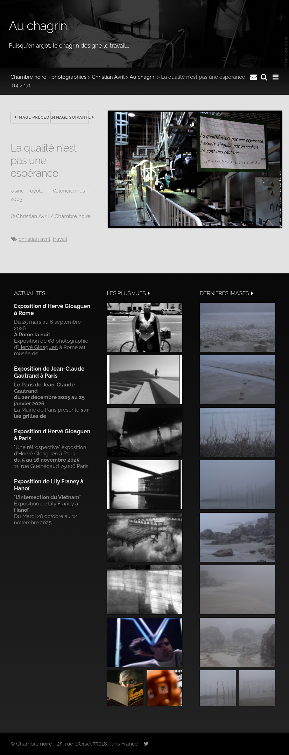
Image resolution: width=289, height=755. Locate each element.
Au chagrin (143, 77)
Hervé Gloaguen (38, 347)
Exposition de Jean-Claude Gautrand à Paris (49, 372)
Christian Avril (108, 77)
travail (60, 239)
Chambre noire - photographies (48, 77)
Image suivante (71, 117)
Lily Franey (61, 504)
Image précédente (31, 117)
